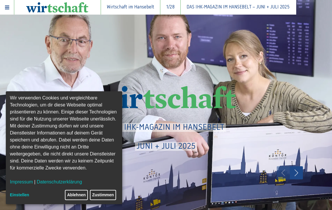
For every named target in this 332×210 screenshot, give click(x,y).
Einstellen (19, 194)
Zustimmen (103, 194)
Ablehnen (76, 194)
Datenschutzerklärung (59, 181)
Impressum (21, 181)
